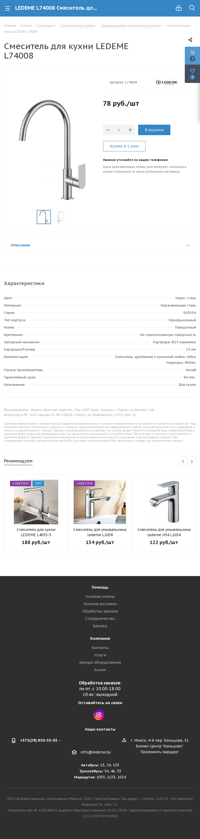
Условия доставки (100, 603)
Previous (183, 461)
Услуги (100, 655)
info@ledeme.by (95, 752)
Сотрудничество (100, 618)
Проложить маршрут (159, 752)
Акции (100, 669)
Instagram (99, 715)
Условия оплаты (100, 596)
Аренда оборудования (100, 662)
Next (191, 461)
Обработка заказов (100, 611)
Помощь (100, 587)
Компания (100, 638)
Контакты (100, 647)
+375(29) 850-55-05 (38, 740)
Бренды (100, 626)
